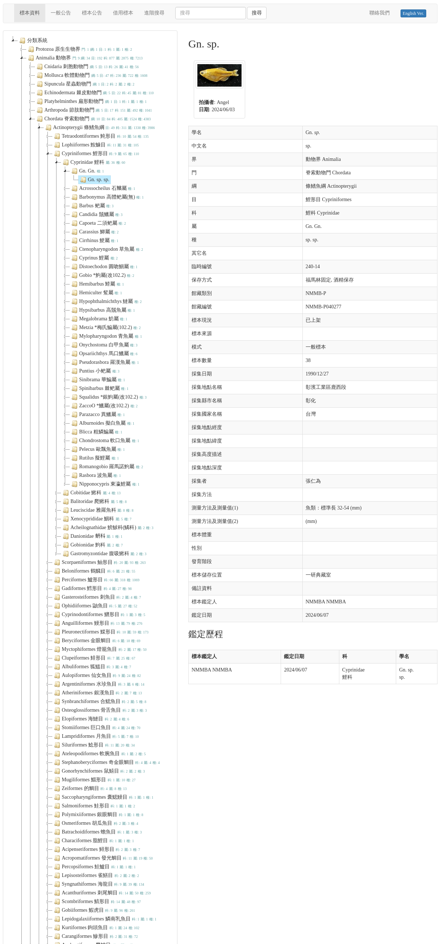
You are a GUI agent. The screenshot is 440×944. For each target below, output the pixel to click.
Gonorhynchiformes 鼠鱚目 (99, 771)
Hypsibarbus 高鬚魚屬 (102, 310)
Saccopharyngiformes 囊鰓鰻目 (103, 797)
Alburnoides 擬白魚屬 (102, 423)
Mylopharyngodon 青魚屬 (106, 336)
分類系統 (32, 40)
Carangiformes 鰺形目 (95, 936)
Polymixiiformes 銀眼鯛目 (98, 814)
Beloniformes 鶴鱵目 (94, 571)
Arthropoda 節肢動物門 (93, 110)
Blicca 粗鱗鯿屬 (96, 432)
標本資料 (32, 12)
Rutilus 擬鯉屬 (94, 458)
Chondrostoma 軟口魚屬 (104, 440)
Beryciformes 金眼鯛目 (97, 640)
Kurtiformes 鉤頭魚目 (96, 927)
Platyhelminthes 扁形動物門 (91, 101)
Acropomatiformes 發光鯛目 (103, 858)
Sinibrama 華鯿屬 (97, 379)
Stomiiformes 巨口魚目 (97, 727)
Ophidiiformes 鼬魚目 (95, 606)
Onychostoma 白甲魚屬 (104, 345)
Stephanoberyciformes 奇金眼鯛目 (106, 762)
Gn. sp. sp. (94, 179)
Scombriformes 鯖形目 (97, 901)
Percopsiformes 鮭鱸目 (94, 866)
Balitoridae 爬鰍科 (94, 501)
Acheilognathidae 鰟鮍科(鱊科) (107, 527)
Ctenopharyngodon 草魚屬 (106, 249)
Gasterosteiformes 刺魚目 (97, 597)
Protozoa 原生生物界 (79, 49)
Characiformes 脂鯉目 (93, 840)
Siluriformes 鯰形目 (94, 745)
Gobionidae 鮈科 (92, 545)
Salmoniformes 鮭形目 (94, 806)
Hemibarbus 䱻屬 (97, 284)
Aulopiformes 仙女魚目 (97, 675)
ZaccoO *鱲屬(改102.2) (104, 406)
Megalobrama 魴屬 (98, 319)
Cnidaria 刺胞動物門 (87, 66)
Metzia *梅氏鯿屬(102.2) (105, 327)
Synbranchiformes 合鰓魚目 (100, 701)
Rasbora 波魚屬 (95, 475)
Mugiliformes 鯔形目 (94, 779)
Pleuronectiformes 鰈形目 (100, 632)
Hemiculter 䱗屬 (96, 292)
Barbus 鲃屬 (92, 205)
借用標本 (123, 13)
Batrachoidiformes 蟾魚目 (97, 832)
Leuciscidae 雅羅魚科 (97, 510)
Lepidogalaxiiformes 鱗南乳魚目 (104, 919)
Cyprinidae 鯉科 (93, 162)
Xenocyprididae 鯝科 (96, 519)
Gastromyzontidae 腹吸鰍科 (104, 553)
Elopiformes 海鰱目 (91, 719)
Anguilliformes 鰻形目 (97, 623)
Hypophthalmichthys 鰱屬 (106, 301)
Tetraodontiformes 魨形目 (101, 136)
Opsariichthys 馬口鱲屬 (104, 353)
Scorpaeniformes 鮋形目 (99, 562)
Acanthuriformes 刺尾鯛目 (102, 893)
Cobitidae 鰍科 (91, 492)
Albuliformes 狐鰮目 (92, 666)
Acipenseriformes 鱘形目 (96, 849)
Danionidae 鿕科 (92, 536)
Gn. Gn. (87, 171)
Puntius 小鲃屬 (95, 371)
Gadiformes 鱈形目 (92, 588)
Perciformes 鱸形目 (96, 579)
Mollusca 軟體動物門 (91, 75)
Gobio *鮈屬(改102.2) (102, 275)
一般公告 (61, 13)
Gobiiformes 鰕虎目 (94, 910)
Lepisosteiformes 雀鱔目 (96, 875)
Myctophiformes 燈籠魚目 (100, 649)
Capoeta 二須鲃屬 (98, 223)
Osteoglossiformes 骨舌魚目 (100, 710)
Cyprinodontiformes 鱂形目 (99, 614)
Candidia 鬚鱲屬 (96, 214)
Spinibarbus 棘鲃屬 (99, 388)
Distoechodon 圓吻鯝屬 (104, 266)
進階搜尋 (154, 13)
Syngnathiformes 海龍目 (98, 884)
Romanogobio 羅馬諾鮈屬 (106, 466)
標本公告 (92, 13)
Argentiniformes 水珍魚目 (98, 684)
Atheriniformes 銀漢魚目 (97, 693)
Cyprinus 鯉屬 (94, 258)
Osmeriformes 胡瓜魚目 (95, 823)
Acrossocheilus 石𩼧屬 (102, 188)
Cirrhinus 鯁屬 (94, 240)
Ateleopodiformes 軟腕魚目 (99, 753)
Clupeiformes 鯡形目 (94, 658)
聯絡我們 (379, 13)
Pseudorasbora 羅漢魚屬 (104, 362)
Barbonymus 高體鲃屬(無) (107, 197)
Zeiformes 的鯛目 (90, 788)
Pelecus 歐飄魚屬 (97, 449)
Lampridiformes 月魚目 (96, 736)
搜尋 (257, 13)
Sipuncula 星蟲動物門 (84, 84)
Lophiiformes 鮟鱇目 (96, 145)
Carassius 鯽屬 (94, 232)
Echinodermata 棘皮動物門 (94, 92)
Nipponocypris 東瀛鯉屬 (105, 484)
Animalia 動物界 (84, 58)
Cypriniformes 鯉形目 (96, 153)
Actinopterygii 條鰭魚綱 (99, 127)
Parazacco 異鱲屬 (97, 414)
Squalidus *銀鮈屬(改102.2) (108, 397)
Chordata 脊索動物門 (93, 119)
